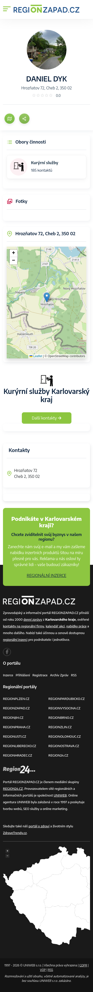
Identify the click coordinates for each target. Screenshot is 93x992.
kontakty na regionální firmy (23, 626)
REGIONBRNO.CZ (61, 718)
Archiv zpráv (59, 675)
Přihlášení (23, 675)
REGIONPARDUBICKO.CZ (66, 699)
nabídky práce (76, 626)
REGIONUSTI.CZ (14, 736)
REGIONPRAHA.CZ (16, 727)
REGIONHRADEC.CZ (17, 755)
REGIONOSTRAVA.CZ (63, 746)
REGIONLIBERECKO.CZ (19, 746)
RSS (74, 675)
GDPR (83, 965)
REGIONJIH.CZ (13, 718)
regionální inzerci (15, 640)
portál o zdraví (39, 826)
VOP (43, 970)
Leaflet (36, 356)
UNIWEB (60, 795)
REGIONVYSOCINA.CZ (64, 708)
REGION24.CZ (58, 755)
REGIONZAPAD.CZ (16, 708)
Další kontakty (46, 418)
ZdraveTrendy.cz (15, 833)
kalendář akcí (55, 626)
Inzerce (8, 675)
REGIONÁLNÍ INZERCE (46, 575)
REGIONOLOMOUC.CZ (64, 736)
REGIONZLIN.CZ (60, 727)
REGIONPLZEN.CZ (16, 699)
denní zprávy (33, 619)
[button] (47, 297)
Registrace (40, 675)
